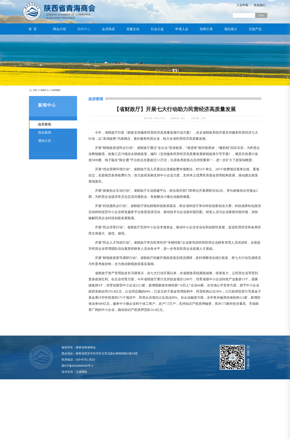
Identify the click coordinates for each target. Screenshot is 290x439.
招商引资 (206, 29)
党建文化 (132, 29)
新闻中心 (83, 29)
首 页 (33, 29)
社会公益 (157, 29)
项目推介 (230, 29)
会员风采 (108, 29)
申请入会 (181, 29)
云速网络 (81, 380)
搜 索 (261, 15)
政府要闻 (56, 90)
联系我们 (259, 5)
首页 (35, 90)
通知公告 (44, 146)
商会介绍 (59, 29)
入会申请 (242, 5)
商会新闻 (44, 138)
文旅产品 (255, 29)
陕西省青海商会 (59, 12)
